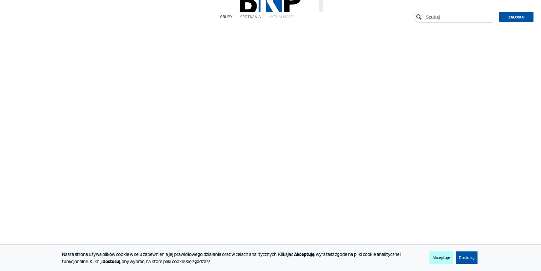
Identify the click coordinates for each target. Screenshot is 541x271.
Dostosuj (467, 257)
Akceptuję (441, 257)
